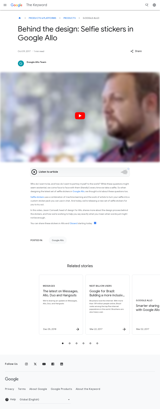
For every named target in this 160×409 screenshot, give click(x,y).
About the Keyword (88, 389)
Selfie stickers (37, 197)
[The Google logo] (12, 379)
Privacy (9, 389)
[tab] (62, 343)
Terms (22, 389)
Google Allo (78, 191)
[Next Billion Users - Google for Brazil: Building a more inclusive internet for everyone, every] (103, 304)
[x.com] (35, 364)
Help (10, 399)
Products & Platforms (42, 18)
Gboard (73, 223)
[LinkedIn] (61, 364)
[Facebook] (53, 364)
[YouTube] (44, 364)
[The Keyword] (19, 18)
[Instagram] (26, 364)
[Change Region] (45, 399)
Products (69, 18)
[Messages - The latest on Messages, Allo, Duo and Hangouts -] (56, 304)
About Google (38, 389)
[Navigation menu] (5, 5)
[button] (136, 51)
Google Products (61, 389)
